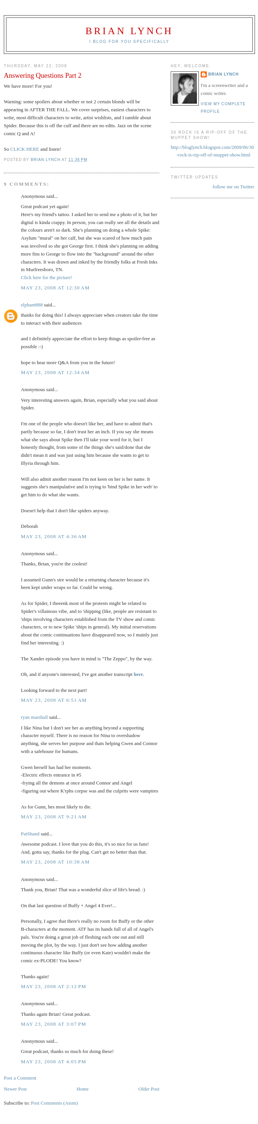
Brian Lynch (129, 30)
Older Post (148, 1089)
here (138, 674)
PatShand (30, 834)
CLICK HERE (24, 149)
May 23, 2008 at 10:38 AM (55, 862)
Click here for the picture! (46, 277)
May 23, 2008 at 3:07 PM (53, 1024)
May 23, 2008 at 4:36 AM (54, 536)
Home (83, 1089)
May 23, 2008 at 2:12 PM (53, 986)
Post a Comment (20, 1078)
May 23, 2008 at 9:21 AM (54, 816)
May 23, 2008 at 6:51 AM (54, 700)
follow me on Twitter (233, 186)
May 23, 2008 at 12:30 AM (55, 287)
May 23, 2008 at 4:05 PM (53, 1061)
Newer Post (15, 1089)
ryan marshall (34, 717)
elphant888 (32, 305)
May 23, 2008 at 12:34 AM (55, 372)
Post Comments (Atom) (54, 1103)
